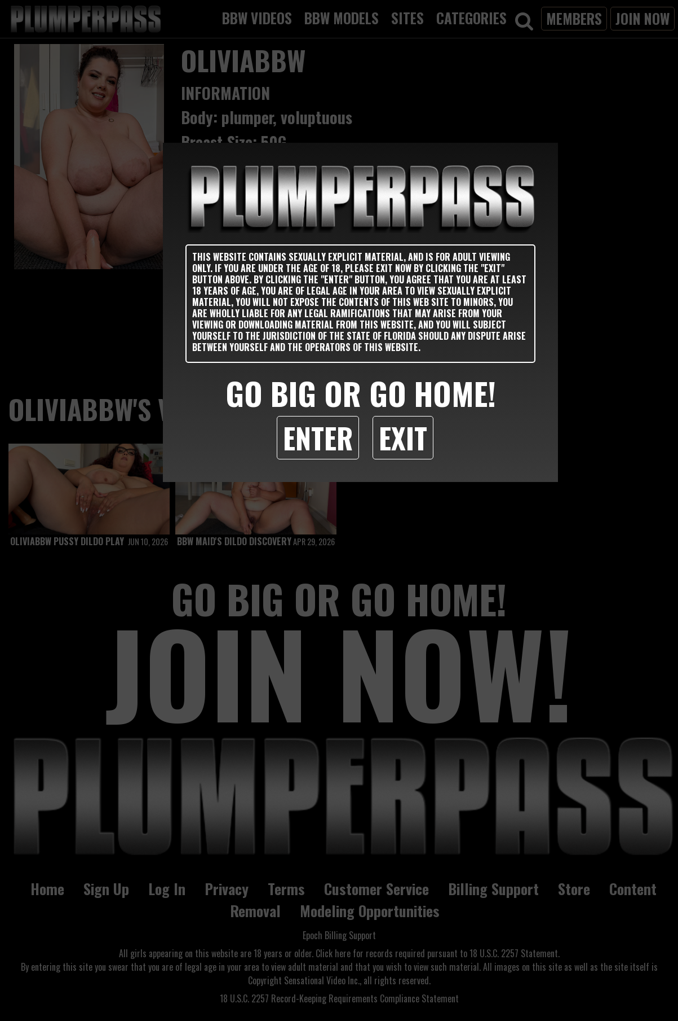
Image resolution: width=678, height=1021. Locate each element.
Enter (318, 437)
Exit (403, 437)
